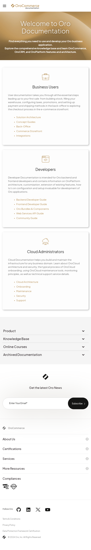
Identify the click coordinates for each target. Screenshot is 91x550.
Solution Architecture (28, 117)
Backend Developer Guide (31, 199)
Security (21, 295)
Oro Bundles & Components (32, 208)
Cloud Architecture (27, 281)
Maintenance (23, 291)
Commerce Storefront (29, 131)
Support (21, 300)
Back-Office (23, 126)
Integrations (23, 135)
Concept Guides (25, 121)
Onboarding (23, 286)
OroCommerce (16, 428)
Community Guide (26, 217)
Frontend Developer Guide (31, 204)
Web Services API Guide (30, 213)
